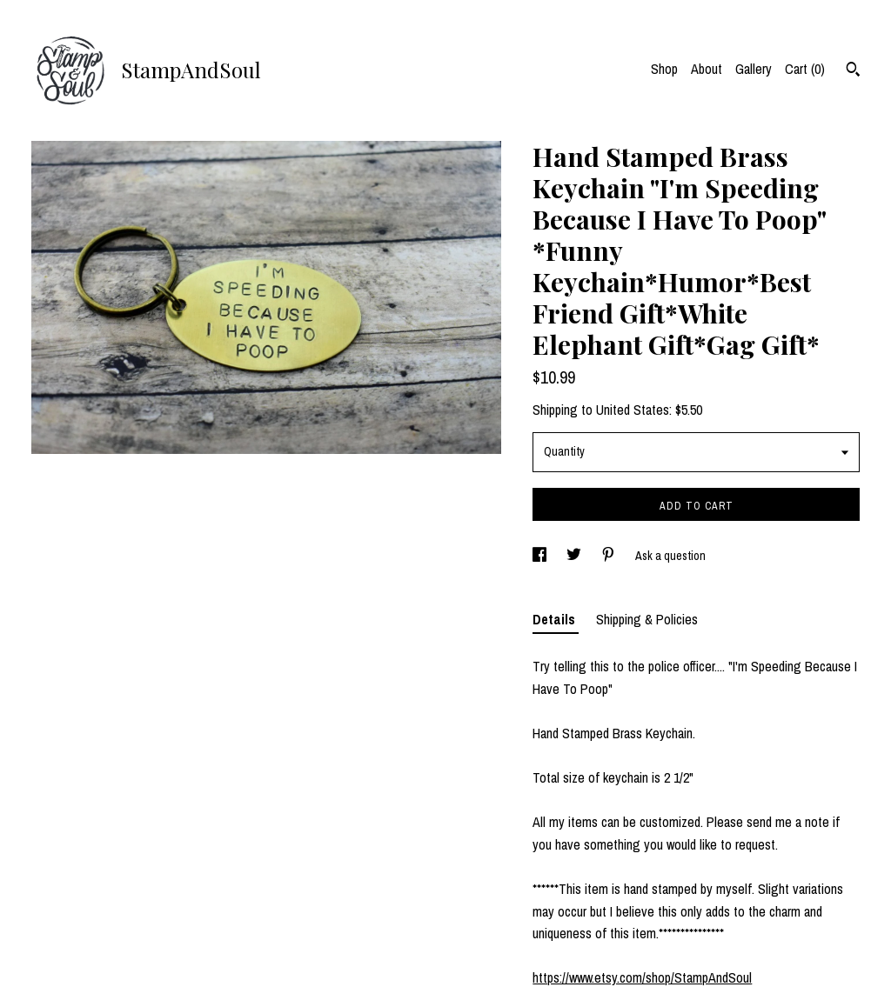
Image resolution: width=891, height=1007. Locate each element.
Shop (664, 68)
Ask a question (670, 556)
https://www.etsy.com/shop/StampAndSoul (642, 977)
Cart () (805, 68)
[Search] (853, 71)
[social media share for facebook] (541, 556)
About (706, 68)
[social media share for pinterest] (609, 556)
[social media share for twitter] (575, 556)
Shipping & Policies (647, 619)
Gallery (753, 68)
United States (632, 409)
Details (556, 619)
